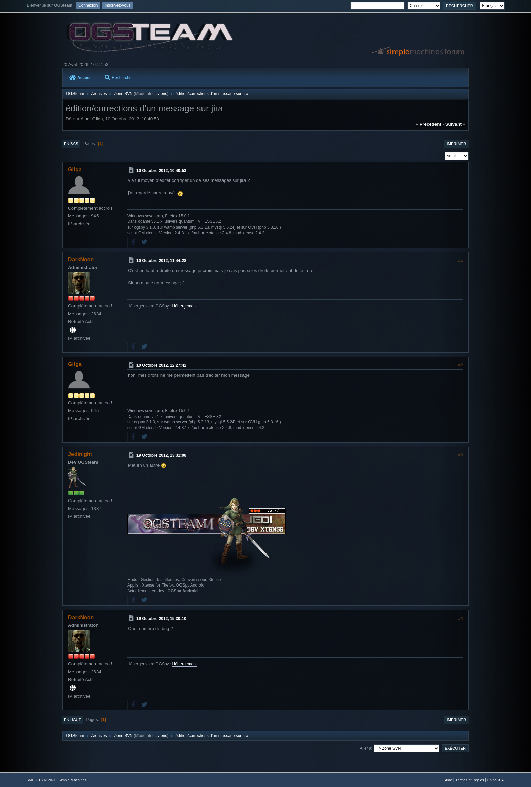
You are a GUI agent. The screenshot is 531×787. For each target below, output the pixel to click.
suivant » (455, 124)
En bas (71, 144)
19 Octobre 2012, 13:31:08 (161, 455)
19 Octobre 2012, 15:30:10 (161, 618)
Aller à (365, 748)
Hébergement (184, 306)
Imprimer (456, 144)
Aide (448, 780)
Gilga (75, 169)
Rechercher (119, 77)
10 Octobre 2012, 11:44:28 (161, 260)
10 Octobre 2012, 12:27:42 (161, 365)
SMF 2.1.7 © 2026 (41, 780)
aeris (162, 93)
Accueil (80, 77)
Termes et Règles (469, 780)
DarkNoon (81, 259)
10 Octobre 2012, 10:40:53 (161, 170)
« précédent (428, 124)
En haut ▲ (496, 780)
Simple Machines (72, 780)
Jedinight (80, 454)
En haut (72, 720)
